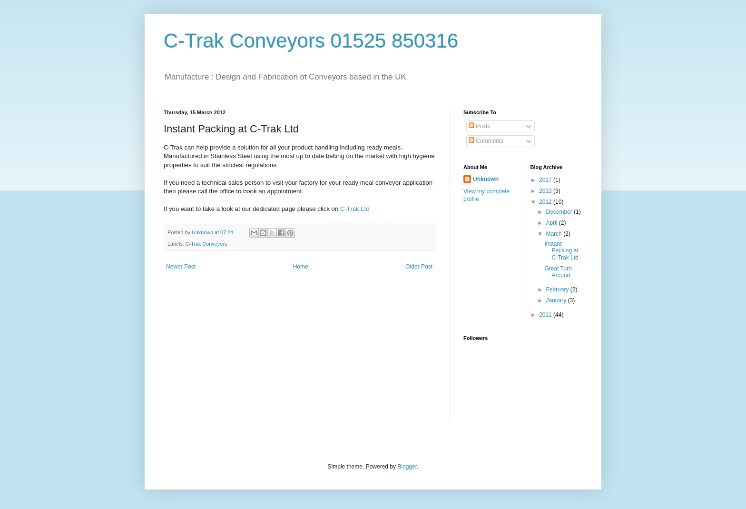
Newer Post (181, 266)
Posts (479, 126)
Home (300, 266)
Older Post (418, 266)
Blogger (407, 466)
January (557, 300)
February (558, 289)
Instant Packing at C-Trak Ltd (561, 250)
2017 (546, 180)
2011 (546, 314)
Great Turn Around (557, 272)
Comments (486, 141)
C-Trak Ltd (355, 208)
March (554, 233)
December (560, 212)
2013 (546, 191)
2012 (546, 202)
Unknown (486, 179)
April (552, 223)
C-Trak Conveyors (206, 244)
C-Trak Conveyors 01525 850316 (311, 41)
